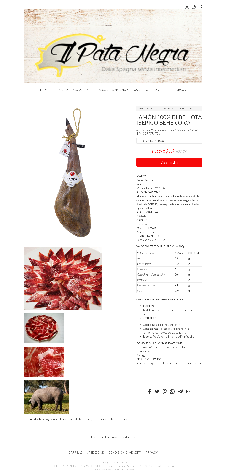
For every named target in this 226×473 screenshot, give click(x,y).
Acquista (169, 162)
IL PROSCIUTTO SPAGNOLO (111, 89)
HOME (44, 89)
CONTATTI (160, 89)
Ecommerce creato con (113, 469)
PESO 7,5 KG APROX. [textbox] (151, 141)
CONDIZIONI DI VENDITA (124, 452)
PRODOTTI (80, 89)
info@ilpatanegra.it (165, 465)
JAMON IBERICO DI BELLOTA (177, 108)
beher (129, 419)
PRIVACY (152, 452)
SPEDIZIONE (95, 452)
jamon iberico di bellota (106, 419)
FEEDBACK (178, 89)
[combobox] (169, 141)
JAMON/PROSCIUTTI (149, 108)
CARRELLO (141, 89)
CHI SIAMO (60, 89)
